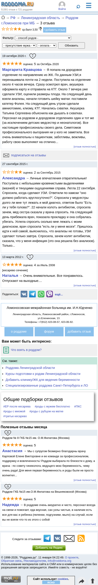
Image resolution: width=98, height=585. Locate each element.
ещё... (59, 294)
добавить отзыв (79, 331)
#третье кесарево (15, 416)
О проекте (71, 557)
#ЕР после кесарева (16, 406)
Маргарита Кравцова (22, 69)
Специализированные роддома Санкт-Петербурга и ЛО (47, 385)
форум (49, 331)
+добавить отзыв (54, 29)
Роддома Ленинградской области (30, 368)
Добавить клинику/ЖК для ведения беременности (43, 380)
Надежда (10, 504)
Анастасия (12, 451)
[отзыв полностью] (85, 146)
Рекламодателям (35, 560)
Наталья (10, 275)
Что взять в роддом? (22, 350)
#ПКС (78, 406)
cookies (63, 579)
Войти (62, 9)
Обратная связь (11, 560)
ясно (51, 582)
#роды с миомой (14, 411)
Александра (13, 178)
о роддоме (18, 331)
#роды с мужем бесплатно (52, 406)
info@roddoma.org (59, 560)
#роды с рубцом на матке (47, 411)
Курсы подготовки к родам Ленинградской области (43, 374)
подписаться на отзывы (24, 155)
